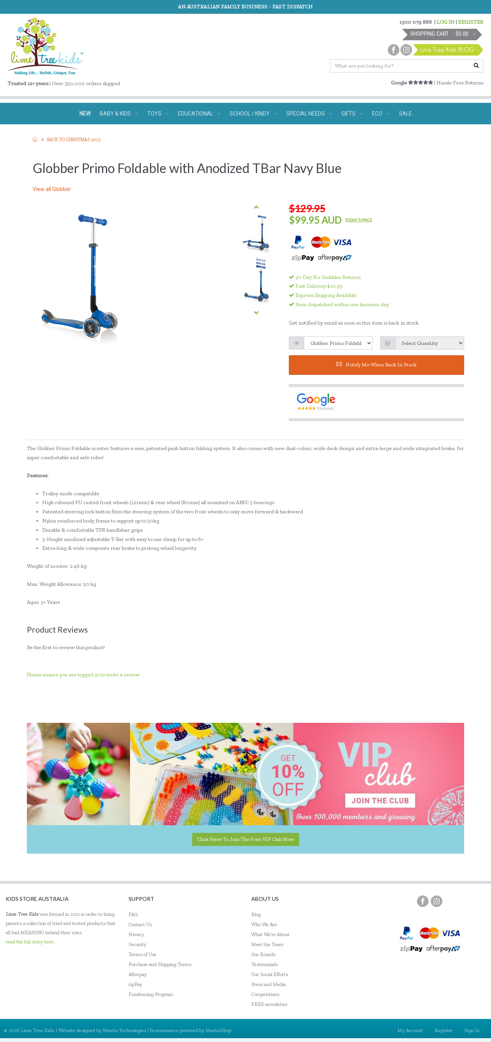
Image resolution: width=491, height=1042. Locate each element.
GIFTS (352, 113)
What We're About (270, 934)
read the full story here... (31, 942)
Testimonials (264, 964)
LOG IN (446, 22)
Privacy (136, 934)
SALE (405, 113)
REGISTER (470, 22)
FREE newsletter (269, 1004)
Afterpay (138, 974)
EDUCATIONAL (199, 113)
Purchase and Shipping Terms (160, 964)
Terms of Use (143, 954)
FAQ (133, 914)
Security (138, 944)
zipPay (135, 984)
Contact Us (140, 924)
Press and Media (268, 984)
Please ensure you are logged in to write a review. (83, 674)
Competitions (265, 994)
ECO (381, 113)
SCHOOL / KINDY (253, 113)
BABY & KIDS (119, 113)
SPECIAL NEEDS (309, 113)
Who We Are (264, 924)
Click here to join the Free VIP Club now (245, 839)
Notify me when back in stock (376, 364)
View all (52, 189)
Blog (256, 914)
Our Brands (263, 954)
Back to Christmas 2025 (74, 139)
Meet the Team (267, 944)
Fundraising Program (151, 994)
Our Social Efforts (269, 974)
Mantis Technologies (124, 1030)
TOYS (158, 113)
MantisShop (218, 1030)
